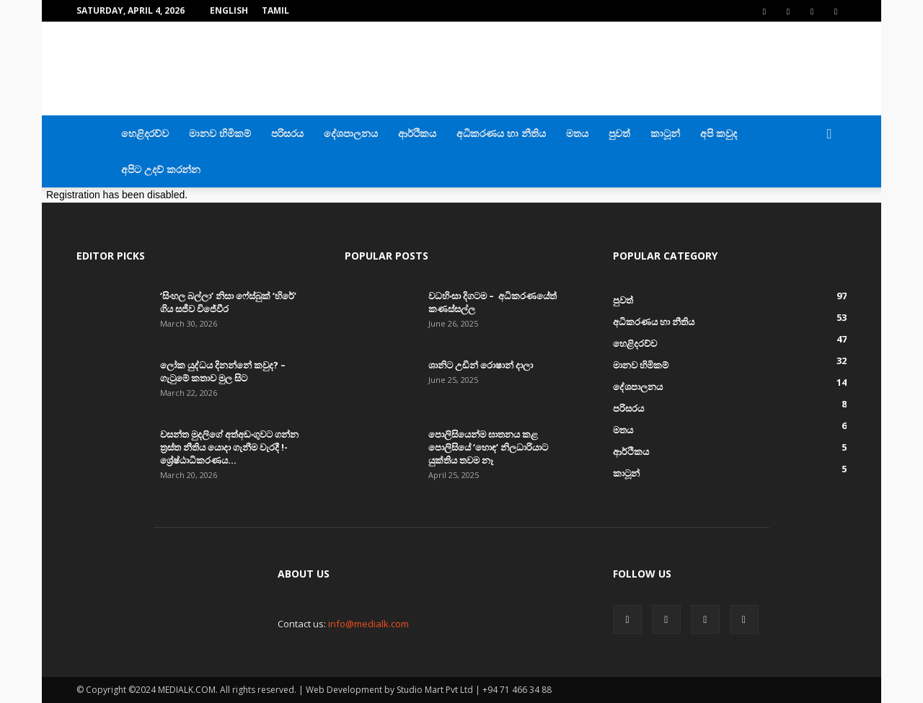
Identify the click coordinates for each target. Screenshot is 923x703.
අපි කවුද (718, 133)
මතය (577, 133)
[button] (829, 134)
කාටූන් (665, 133)
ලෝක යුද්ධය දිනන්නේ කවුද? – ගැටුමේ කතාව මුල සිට (223, 371)
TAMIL (275, 10)
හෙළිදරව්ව (145, 133)
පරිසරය (287, 133)
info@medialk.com (368, 623)
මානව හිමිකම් (220, 133)
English (229, 10)
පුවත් (619, 133)
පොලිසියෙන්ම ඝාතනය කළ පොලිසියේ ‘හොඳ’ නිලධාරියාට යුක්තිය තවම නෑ (488, 447)
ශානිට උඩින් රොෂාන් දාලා (480, 364)
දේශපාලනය (351, 133)
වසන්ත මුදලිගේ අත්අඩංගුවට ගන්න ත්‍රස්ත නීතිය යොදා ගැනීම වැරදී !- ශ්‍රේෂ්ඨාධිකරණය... (229, 447)
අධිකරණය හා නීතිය (501, 133)
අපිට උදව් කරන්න (160, 169)
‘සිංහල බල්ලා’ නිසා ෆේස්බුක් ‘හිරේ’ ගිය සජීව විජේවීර (228, 302)
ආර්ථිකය (417, 133)
